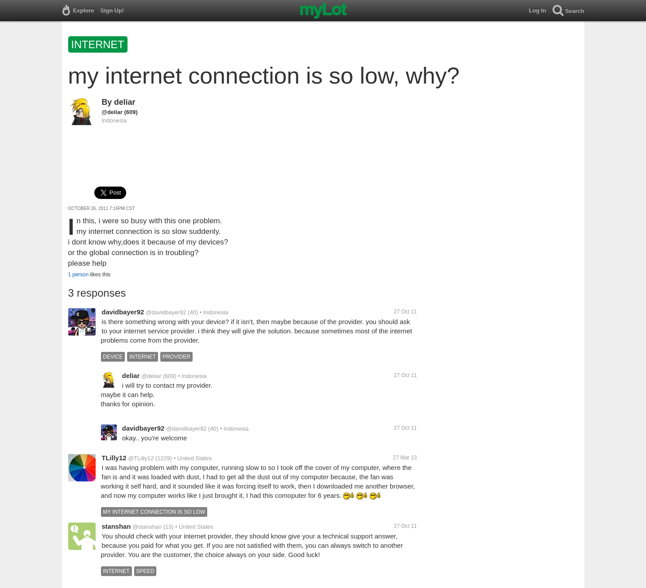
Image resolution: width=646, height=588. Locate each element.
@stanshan (147, 526)
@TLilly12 (141, 458)
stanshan (116, 526)
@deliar (112, 112)
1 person (78, 274)
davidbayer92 (123, 312)
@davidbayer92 (166, 312)
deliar (124, 102)
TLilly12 (114, 458)
